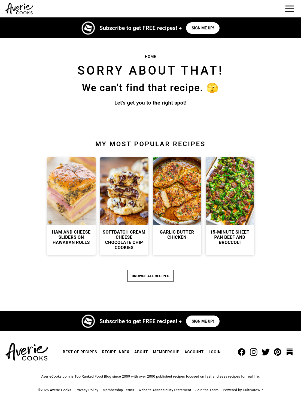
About (141, 352)
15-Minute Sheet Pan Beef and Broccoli (230, 237)
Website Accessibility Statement (164, 390)
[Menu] (290, 9)
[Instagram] (254, 352)
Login (215, 352)
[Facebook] (242, 352)
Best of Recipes (80, 352)
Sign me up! (203, 28)
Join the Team (206, 390)
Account (194, 352)
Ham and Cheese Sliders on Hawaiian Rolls (71, 237)
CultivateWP (252, 390)
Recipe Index (115, 352)
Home (150, 56)
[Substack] (290, 352)
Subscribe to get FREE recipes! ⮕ (140, 28)
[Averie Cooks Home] (19, 8)
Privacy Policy (86, 390)
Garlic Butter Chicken (177, 234)
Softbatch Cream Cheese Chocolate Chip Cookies (124, 239)
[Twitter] (266, 352)
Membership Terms (118, 390)
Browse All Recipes (150, 276)
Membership (166, 352)
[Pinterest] (278, 352)
